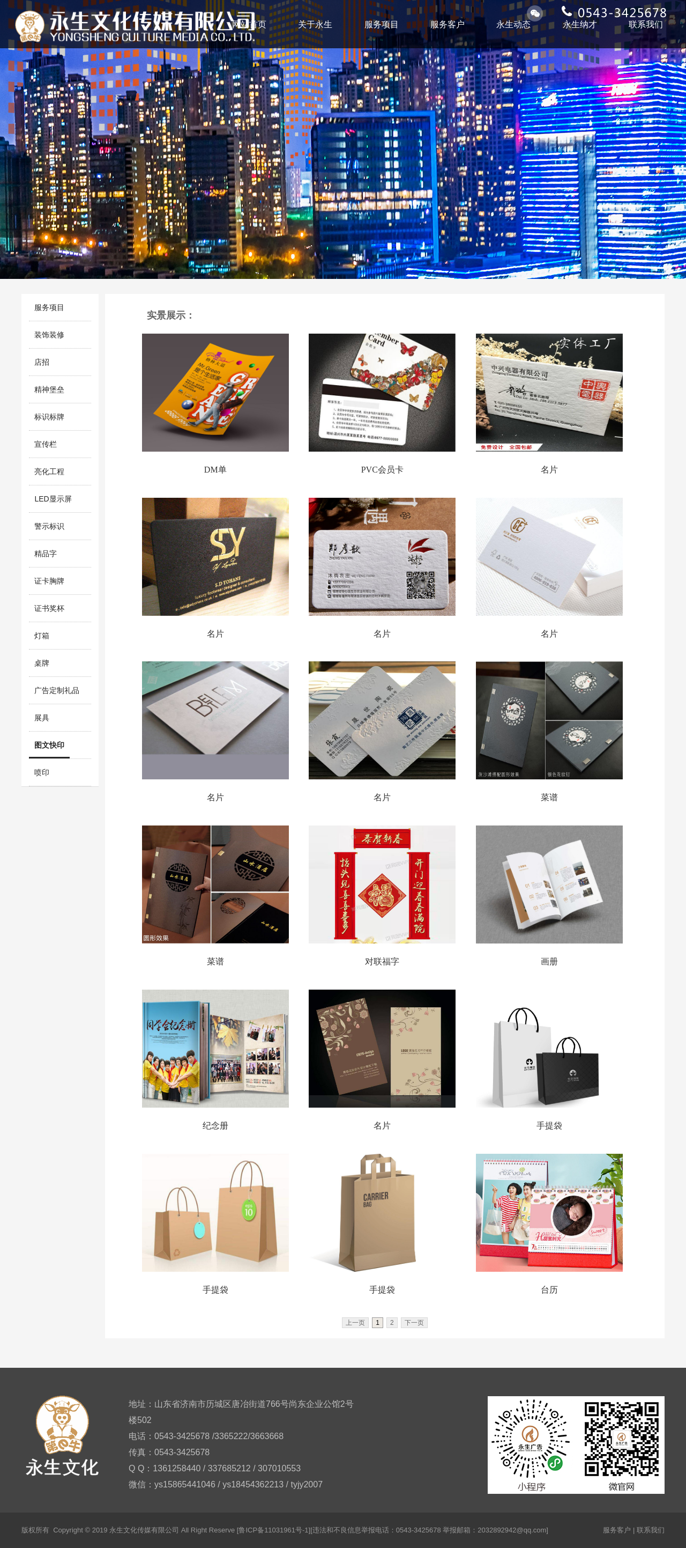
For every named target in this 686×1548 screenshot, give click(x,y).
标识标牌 (49, 416)
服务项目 (381, 24)
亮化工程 (49, 471)
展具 (41, 717)
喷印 (41, 772)
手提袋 (549, 1125)
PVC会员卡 (382, 469)
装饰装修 (49, 334)
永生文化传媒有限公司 (144, 1530)
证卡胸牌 (49, 581)
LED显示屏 (52, 499)
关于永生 (315, 24)
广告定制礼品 (56, 690)
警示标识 (49, 526)
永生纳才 (580, 24)
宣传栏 (45, 444)
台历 (549, 1289)
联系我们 (646, 24)
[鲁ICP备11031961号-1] (273, 1530)
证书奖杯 (49, 608)
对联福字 (382, 961)
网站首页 (249, 24)
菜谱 (549, 797)
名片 (549, 469)
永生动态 (513, 24)
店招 (41, 362)
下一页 (414, 1322)
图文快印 (49, 745)
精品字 (45, 553)
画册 (549, 961)
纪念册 (215, 1125)
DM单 (215, 469)
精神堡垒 (49, 389)
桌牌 (41, 663)
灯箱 (41, 635)
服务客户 (447, 24)
